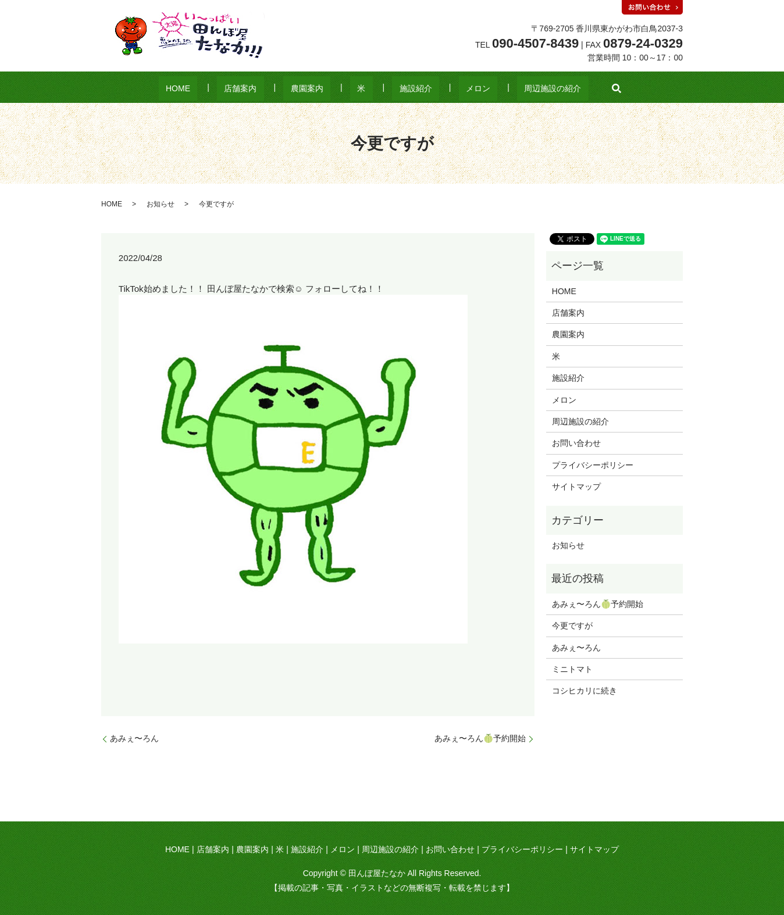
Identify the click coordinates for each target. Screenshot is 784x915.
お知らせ (160, 204)
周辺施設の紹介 (509, 88)
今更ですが (572, 625)
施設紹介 (401, 88)
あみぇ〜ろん (134, 738)
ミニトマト (572, 669)
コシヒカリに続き (584, 690)
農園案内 (321, 88)
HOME (221, 88)
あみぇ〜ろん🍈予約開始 (480, 738)
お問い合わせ (576, 443)
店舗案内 (269, 88)
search (566, 88)
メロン (449, 88)
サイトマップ (576, 486)
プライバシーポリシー (592, 465)
